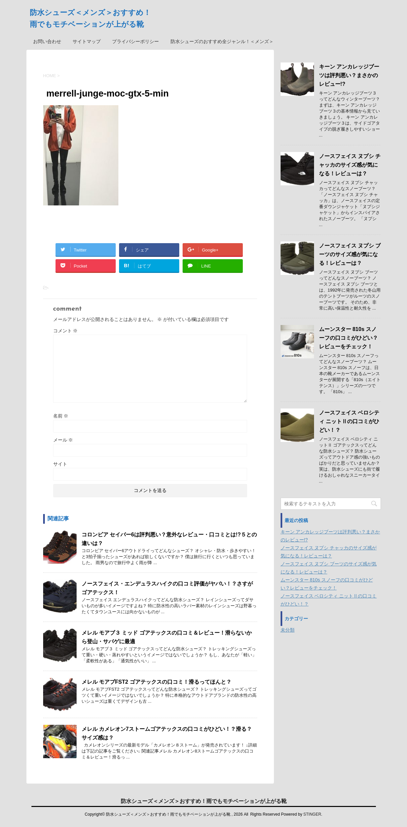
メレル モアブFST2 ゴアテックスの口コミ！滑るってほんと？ (156, 682)
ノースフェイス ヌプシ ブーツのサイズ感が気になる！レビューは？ (350, 254)
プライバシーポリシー (135, 41)
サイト (60, 464)
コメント (65, 330)
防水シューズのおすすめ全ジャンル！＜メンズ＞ (222, 41)
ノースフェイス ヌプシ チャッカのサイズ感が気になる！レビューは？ (350, 164)
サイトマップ (87, 41)
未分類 (288, 630)
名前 (61, 416)
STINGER (312, 814)
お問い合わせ (47, 41)
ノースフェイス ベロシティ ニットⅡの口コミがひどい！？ (349, 421)
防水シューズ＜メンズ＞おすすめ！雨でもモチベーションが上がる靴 (204, 801)
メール (63, 440)
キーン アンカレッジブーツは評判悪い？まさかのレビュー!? (349, 75)
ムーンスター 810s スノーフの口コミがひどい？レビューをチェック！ (348, 337)
